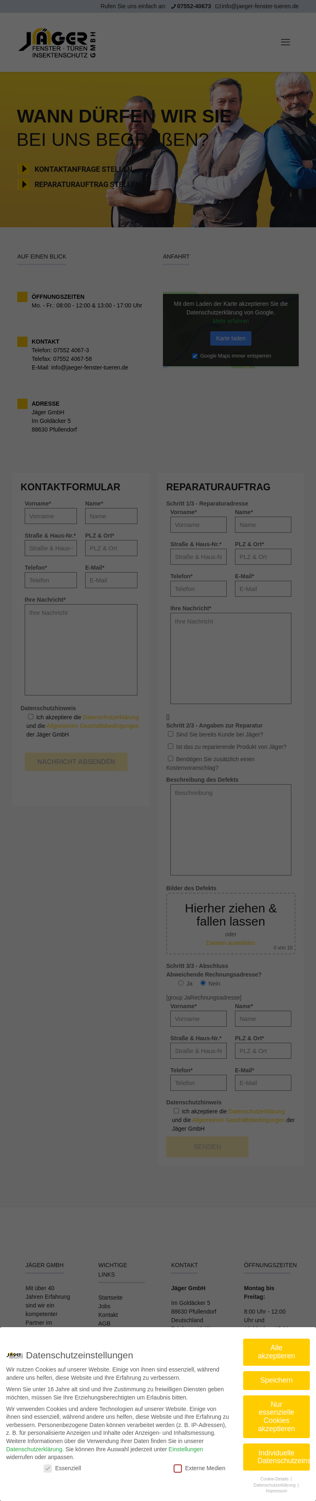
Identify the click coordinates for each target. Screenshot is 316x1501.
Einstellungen (186, 1449)
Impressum (276, 1490)
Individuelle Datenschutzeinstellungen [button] (284, 1457)
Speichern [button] (276, 1380)
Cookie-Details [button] (275, 1478)
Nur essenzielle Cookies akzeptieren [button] (276, 1416)
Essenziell (62, 1468)
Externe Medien (199, 1468)
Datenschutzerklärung (34, 1449)
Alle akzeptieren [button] (276, 1352)
